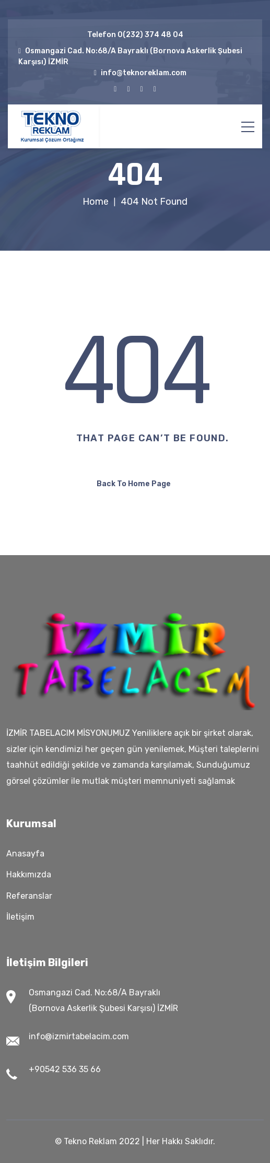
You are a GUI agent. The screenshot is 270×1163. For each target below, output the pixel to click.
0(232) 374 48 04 (150, 34)
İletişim (20, 917)
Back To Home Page (134, 483)
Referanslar (29, 896)
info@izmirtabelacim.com (79, 1036)
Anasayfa (25, 854)
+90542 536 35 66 (65, 1069)
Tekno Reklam (90, 1141)
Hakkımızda (28, 874)
